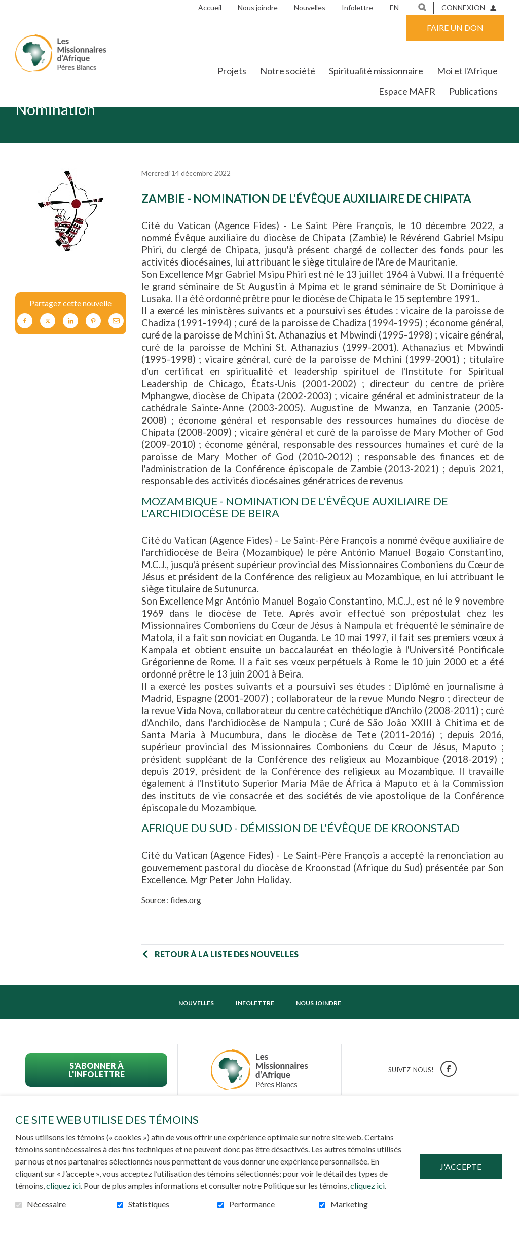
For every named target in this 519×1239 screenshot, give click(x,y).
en (394, 7)
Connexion (463, 7)
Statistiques (148, 1204)
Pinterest (93, 352)
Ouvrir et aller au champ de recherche (422, 7)
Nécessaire (46, 1204)
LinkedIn (70, 352)
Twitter (47, 352)
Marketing (349, 1204)
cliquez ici (63, 1185)
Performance (252, 1204)
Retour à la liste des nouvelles (227, 985)
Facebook (24, 352)
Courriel (116, 352)
